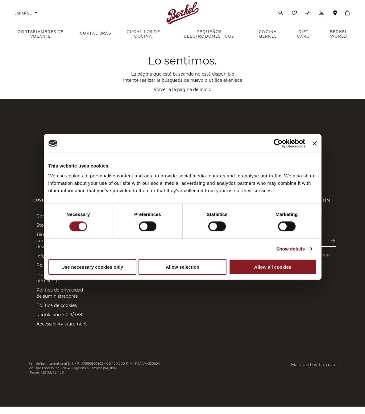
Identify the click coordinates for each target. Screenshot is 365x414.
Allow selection (182, 267)
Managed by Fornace (313, 372)
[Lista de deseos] (294, 18)
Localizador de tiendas (335, 19)
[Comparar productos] (308, 18)
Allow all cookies (273, 267)
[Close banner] (315, 143)
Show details (290, 248)
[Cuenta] (321, 18)
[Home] (182, 16)
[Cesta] (347, 17)
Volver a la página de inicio (182, 97)
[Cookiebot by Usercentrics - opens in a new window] (278, 143)
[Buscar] (281, 17)
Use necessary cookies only (92, 267)
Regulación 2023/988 (59, 322)
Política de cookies (56, 313)
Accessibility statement (61, 331)
